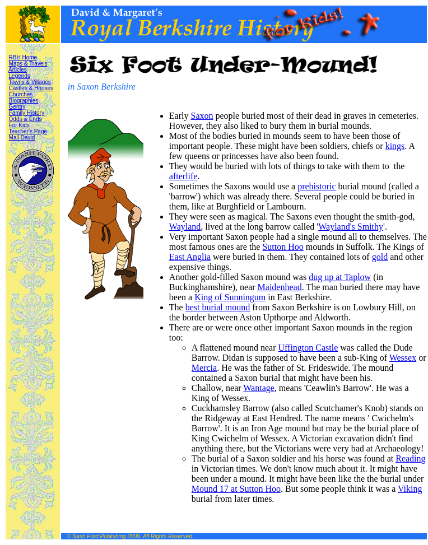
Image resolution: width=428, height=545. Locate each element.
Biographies (24, 100)
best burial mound (217, 307)
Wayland (185, 226)
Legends (19, 76)
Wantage (259, 388)
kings (395, 146)
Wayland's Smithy (350, 226)
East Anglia (190, 257)
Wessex (402, 357)
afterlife (183, 176)
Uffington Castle (308, 347)
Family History (26, 113)
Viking (410, 488)
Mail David (22, 137)
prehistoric (316, 186)
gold (380, 257)
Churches (21, 94)
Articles (17, 70)
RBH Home (23, 57)
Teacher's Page (27, 131)
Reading (410, 458)
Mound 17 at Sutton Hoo (236, 488)
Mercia (204, 367)
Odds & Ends (25, 119)
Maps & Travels (28, 63)
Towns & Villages (29, 82)
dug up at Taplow (340, 277)
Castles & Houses (31, 88)
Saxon (202, 115)
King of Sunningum (230, 297)
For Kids (19, 125)
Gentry (17, 107)
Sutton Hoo (282, 246)
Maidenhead (280, 287)
